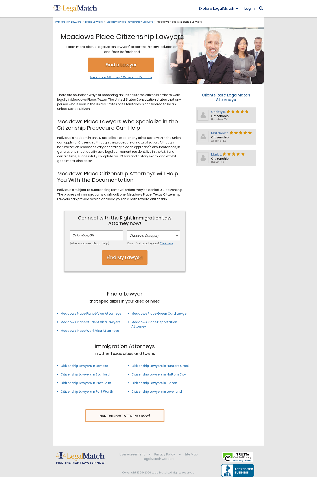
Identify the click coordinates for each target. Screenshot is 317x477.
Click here (166, 243)
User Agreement (132, 447)
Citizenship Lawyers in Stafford (85, 374)
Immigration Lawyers (68, 22)
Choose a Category (144, 235)
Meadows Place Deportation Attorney (154, 324)
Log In (249, 8)
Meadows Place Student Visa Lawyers (90, 322)
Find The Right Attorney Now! (125, 415)
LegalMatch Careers (158, 451)
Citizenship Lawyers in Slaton (154, 383)
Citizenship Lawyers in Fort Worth (87, 391)
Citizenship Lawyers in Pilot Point (86, 383)
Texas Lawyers (94, 22)
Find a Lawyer (121, 65)
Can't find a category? (150, 243)
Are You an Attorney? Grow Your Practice (121, 77)
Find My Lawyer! (125, 257)
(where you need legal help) (89, 243)
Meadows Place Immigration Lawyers (130, 22)
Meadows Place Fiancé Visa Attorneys (91, 313)
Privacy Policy (164, 447)
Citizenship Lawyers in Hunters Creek (160, 366)
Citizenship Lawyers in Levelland (156, 391)
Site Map (191, 447)
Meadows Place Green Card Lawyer (159, 313)
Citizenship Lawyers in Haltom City (158, 374)
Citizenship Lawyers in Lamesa (84, 366)
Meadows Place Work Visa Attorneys (90, 330)
